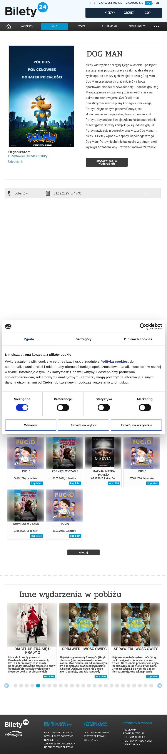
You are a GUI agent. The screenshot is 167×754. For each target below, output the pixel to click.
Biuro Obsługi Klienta (58, 732)
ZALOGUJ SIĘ (134, 2)
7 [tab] (49, 686)
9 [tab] (61, 686)
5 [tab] (38, 686)
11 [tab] (72, 686)
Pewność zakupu (134, 733)
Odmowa (30, 425)
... (156, 26)
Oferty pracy (131, 744)
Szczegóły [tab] (83, 339)
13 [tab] (83, 686)
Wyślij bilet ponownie (58, 736)
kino (54, 26)
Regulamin (130, 729)
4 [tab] (32, 686)
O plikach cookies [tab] (138, 339)
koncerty (27, 26)
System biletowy (94, 736)
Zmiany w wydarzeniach (59, 743)
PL (148, 2)
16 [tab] (100, 686)
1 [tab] (15, 686)
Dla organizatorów (96, 732)
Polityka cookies (134, 737)
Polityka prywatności (137, 740)
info (147, 193)
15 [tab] (95, 686)
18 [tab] (112, 686)
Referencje (91, 740)
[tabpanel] (32, 641)
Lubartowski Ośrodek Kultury (27, 156)
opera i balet (137, 26)
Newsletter (51, 740)
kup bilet (36, 483)
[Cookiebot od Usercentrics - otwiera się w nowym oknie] (143, 326)
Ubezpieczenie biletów (58, 747)
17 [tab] (106, 686)
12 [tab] (78, 686)
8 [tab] (55, 686)
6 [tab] (44, 686)
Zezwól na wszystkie (136, 425)
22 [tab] (134, 686)
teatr (81, 26)
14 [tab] (89, 686)
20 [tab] (123, 686)
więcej (83, 552)
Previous (6, 685)
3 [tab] (27, 686)
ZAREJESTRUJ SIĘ (110, 2)
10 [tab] (66, 686)
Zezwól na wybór (83, 425)
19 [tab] (117, 686)
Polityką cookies (114, 361)
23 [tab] (140, 686)
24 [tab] (146, 686)
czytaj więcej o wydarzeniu (106, 162)
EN (157, 2)
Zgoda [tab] (29, 339)
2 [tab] (21, 686)
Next (159, 685)
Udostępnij (15, 161)
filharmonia (109, 26)
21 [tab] (129, 686)
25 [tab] (151, 686)
